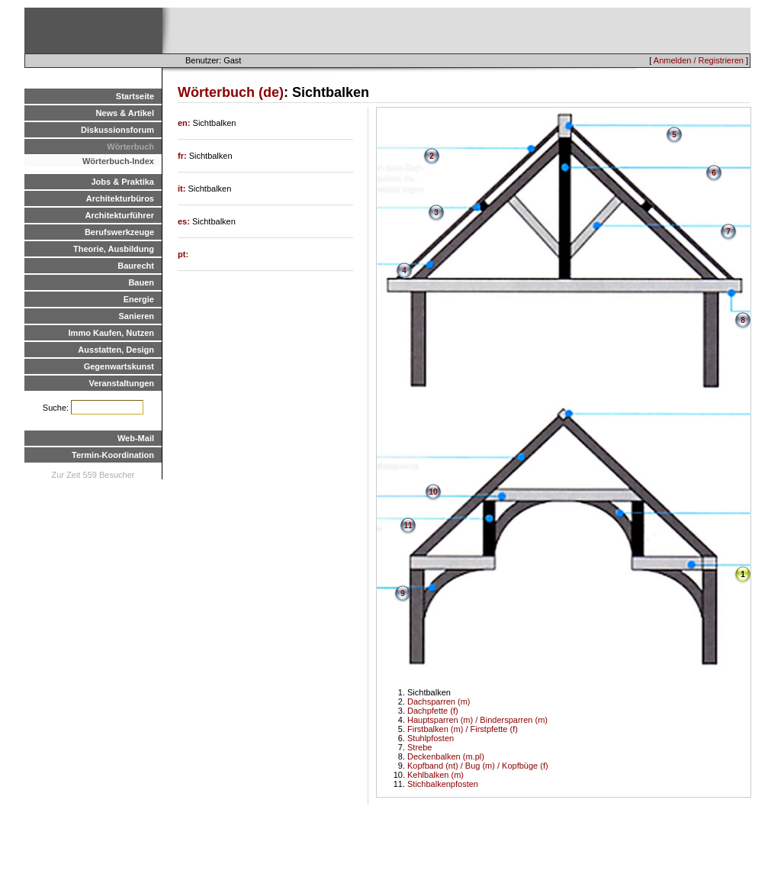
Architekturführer (119, 215)
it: (183, 188)
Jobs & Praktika (122, 181)
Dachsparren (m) (439, 701)
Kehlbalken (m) (435, 774)
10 (433, 492)
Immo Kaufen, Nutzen (111, 332)
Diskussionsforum (117, 129)
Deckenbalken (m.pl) (445, 756)
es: (185, 221)
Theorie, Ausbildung (113, 248)
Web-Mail (135, 438)
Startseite (135, 96)
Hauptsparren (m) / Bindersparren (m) (477, 719)
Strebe (419, 747)
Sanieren (136, 316)
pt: (183, 254)
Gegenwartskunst (119, 366)
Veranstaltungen (121, 383)
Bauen (141, 282)
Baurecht (135, 265)
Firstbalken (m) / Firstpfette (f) (462, 729)
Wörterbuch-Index (118, 161)
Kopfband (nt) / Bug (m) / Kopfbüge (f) (477, 765)
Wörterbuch (130, 146)
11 (407, 525)
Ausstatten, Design (116, 349)
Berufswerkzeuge (119, 232)
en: (185, 122)
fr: (183, 155)
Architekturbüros (120, 198)
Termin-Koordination (113, 455)
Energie (139, 299)
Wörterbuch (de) (231, 92)
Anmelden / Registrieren (699, 60)
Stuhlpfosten (430, 738)
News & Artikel (124, 113)
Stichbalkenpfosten (442, 784)
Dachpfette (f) (432, 710)
